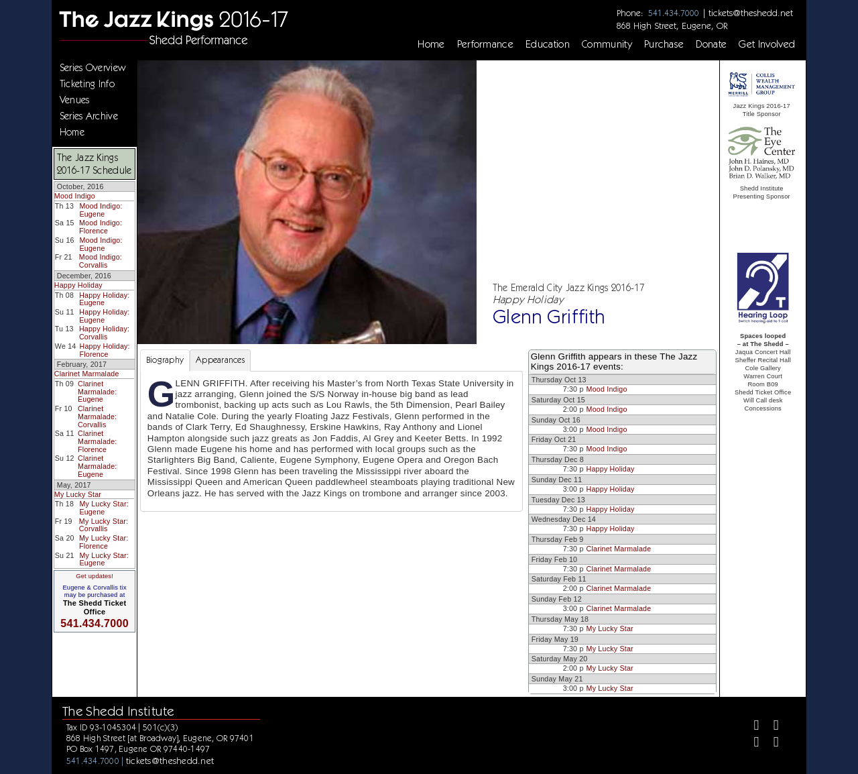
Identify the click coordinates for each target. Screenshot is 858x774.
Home (431, 44)
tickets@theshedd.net (751, 12)
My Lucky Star (77, 494)
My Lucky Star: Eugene (103, 508)
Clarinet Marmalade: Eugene (97, 391)
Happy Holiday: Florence (105, 350)
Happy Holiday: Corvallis (104, 333)
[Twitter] (770, 726)
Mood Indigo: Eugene (100, 210)
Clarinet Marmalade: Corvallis (97, 416)
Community (607, 44)
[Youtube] (770, 743)
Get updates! (94, 576)
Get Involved (767, 44)
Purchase (664, 44)
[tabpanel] (331, 441)
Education (548, 44)
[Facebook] (750, 726)
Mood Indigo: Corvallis (100, 261)
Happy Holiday (78, 285)
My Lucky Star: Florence (103, 542)
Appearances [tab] (220, 360)
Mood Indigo (74, 196)
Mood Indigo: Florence (100, 227)
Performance (485, 44)
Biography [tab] (165, 360)
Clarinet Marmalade (86, 374)
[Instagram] (750, 743)
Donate (711, 44)
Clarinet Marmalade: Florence (97, 441)
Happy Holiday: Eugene (104, 299)
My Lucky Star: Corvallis (103, 525)
